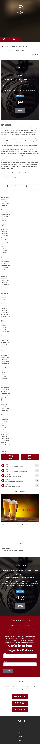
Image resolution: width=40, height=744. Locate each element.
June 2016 (3, 451)
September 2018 (5, 393)
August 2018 (4, 396)
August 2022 (4, 293)
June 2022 (3, 297)
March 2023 (4, 278)
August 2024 (4, 242)
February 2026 (5, 203)
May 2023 (3, 274)
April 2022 (4, 302)
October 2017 (4, 417)
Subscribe (20, 96)
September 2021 (5, 317)
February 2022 (5, 306)
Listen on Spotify (20, 697)
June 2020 (3, 349)
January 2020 (4, 359)
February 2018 (5, 408)
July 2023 (3, 270)
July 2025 (3, 218)
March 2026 (4, 201)
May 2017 (3, 428)
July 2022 (3, 295)
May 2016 (3, 453)
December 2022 (5, 285)
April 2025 (4, 225)
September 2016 (5, 445)
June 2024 (3, 246)
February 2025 (5, 229)
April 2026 (4, 199)
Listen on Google (20, 703)
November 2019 (5, 364)
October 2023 (4, 263)
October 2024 (4, 238)
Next (30, 457)
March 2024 (4, 253)
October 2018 (4, 391)
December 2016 (5, 438)
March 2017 (4, 432)
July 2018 (3, 398)
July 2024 (3, 244)
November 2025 (5, 210)
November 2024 (5, 235)
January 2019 (4, 385)
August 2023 (4, 267)
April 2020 (4, 353)
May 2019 (3, 376)
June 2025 (3, 221)
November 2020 (5, 338)
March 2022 (4, 304)
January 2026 (4, 206)
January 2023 (4, 282)
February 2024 (5, 255)
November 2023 (5, 261)
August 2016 (4, 447)
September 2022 (5, 291)
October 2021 (4, 314)
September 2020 (5, 342)
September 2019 (5, 368)
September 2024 (5, 240)
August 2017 (4, 421)
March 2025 (4, 227)
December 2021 (5, 310)
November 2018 (5, 389)
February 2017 (5, 434)
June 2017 (3, 426)
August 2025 (4, 216)
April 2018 (4, 404)
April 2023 (4, 276)
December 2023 (5, 259)
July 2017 (3, 423)
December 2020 (5, 336)
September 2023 (5, 265)
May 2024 (3, 248)
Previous (10, 457)
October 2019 (4, 366)
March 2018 (4, 406)
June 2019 (3, 374)
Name (5, 653)
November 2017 (5, 415)
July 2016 (3, 449)
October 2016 (4, 443)
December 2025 (5, 208)
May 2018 (3, 402)
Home (20, 732)
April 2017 (4, 430)
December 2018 (5, 387)
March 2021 (4, 329)
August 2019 (4, 370)
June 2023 (3, 272)
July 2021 (3, 321)
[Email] (20, 664)
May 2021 (3, 325)
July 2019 (3, 372)
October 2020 (4, 340)
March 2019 (4, 381)
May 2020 (4, 351)
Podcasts (7, 46)
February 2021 (5, 332)
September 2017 (5, 419)
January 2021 (4, 334)
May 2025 (3, 223)
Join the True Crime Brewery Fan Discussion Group (14, 173)
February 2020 (5, 357)
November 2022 (5, 287)
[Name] (20, 656)
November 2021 (5, 312)
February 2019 (5, 383)
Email (5, 661)
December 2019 (5, 361)
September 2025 (5, 214)
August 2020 (4, 344)
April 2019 (4, 379)
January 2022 (4, 308)
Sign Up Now (20, 110)
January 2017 (4, 436)
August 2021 (4, 319)
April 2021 (4, 327)
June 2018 (3, 400)
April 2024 (4, 250)
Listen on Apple (20, 709)
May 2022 (3, 300)
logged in (10, 551)
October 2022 (4, 289)
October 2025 (4, 212)
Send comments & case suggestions (10, 177)
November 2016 (5, 440)
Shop (20, 741)
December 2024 (5, 233)
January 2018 (4, 411)
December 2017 (5, 413)
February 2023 (5, 280)
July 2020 (3, 347)
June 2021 (3, 323)
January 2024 (4, 257)
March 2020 (4, 355)
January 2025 (4, 231)
